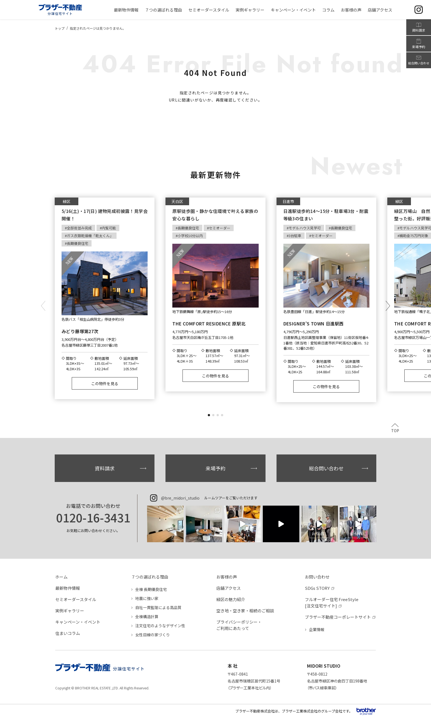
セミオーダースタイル (75, 599)
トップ (60, 28)
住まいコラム (67, 633)
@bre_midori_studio (180, 498)
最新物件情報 (67, 588)
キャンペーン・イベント (77, 622)
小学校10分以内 (190, 235)
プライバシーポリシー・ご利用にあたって (239, 625)
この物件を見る (104, 383)
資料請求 (105, 468)
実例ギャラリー (69, 610)
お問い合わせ (317, 577)
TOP (395, 430)
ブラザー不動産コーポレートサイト (338, 617)
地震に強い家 (146, 598)
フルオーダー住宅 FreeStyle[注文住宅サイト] (331, 602)
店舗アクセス (228, 588)
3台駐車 (295, 235)
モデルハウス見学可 (305, 228)
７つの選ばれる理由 (149, 577)
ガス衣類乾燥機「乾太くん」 (90, 235)
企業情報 (316, 629)
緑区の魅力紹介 (230, 599)
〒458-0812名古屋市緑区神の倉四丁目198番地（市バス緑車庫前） (337, 680)
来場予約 (215, 468)
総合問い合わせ (326, 468)
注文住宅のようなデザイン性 (160, 625)
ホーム (61, 577)
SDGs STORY (317, 588)
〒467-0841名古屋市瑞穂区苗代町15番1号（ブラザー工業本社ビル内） (254, 680)
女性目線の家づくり (152, 634)
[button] (209, 415)
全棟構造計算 (146, 616)
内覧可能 (109, 228)
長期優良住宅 (77, 243)
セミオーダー (219, 228)
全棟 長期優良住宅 (151, 589)
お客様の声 (226, 577)
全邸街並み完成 (79, 228)
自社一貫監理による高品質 (158, 607)
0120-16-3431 (93, 517)
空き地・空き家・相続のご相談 (245, 610)
